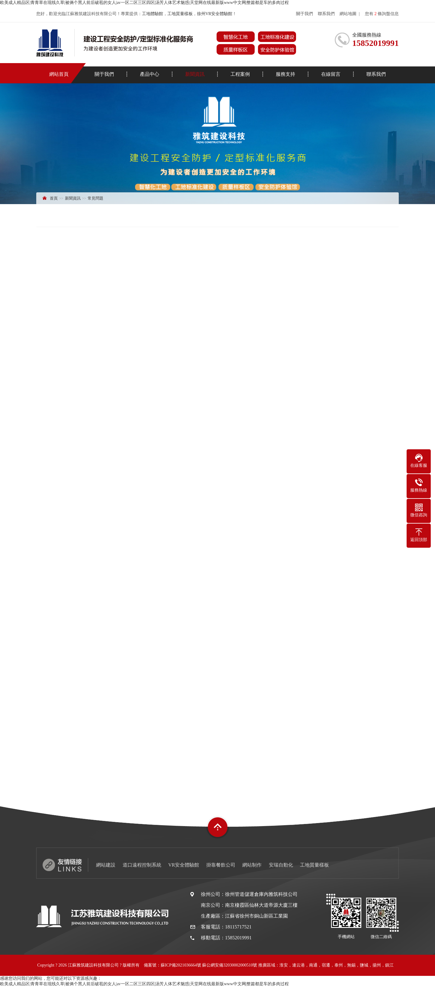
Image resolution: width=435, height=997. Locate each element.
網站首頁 (59, 74)
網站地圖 (348, 13)
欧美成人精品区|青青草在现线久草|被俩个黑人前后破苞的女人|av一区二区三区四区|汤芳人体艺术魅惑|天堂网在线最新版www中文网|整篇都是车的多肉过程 (144, 2)
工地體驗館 (152, 13)
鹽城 (364, 965)
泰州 (338, 965)
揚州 (376, 965)
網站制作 (252, 864)
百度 (241, 986)
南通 (313, 965)
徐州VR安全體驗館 (214, 13)
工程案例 (240, 74)
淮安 (283, 965)
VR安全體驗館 (183, 864)
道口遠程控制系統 (142, 864)
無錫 (351, 965)
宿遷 (326, 965)
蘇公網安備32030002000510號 (229, 965)
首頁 (54, 198)
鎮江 (389, 965)
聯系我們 (326, 13)
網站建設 (105, 864)
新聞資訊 (195, 74)
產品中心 (149, 74)
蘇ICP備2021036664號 (181, 965)
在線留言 (330, 74)
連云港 (298, 965)
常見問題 (95, 198)
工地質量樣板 (180, 13)
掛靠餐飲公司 (220, 864)
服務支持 (285, 74)
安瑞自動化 (281, 864)
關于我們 (304, 13)
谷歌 (253, 986)
